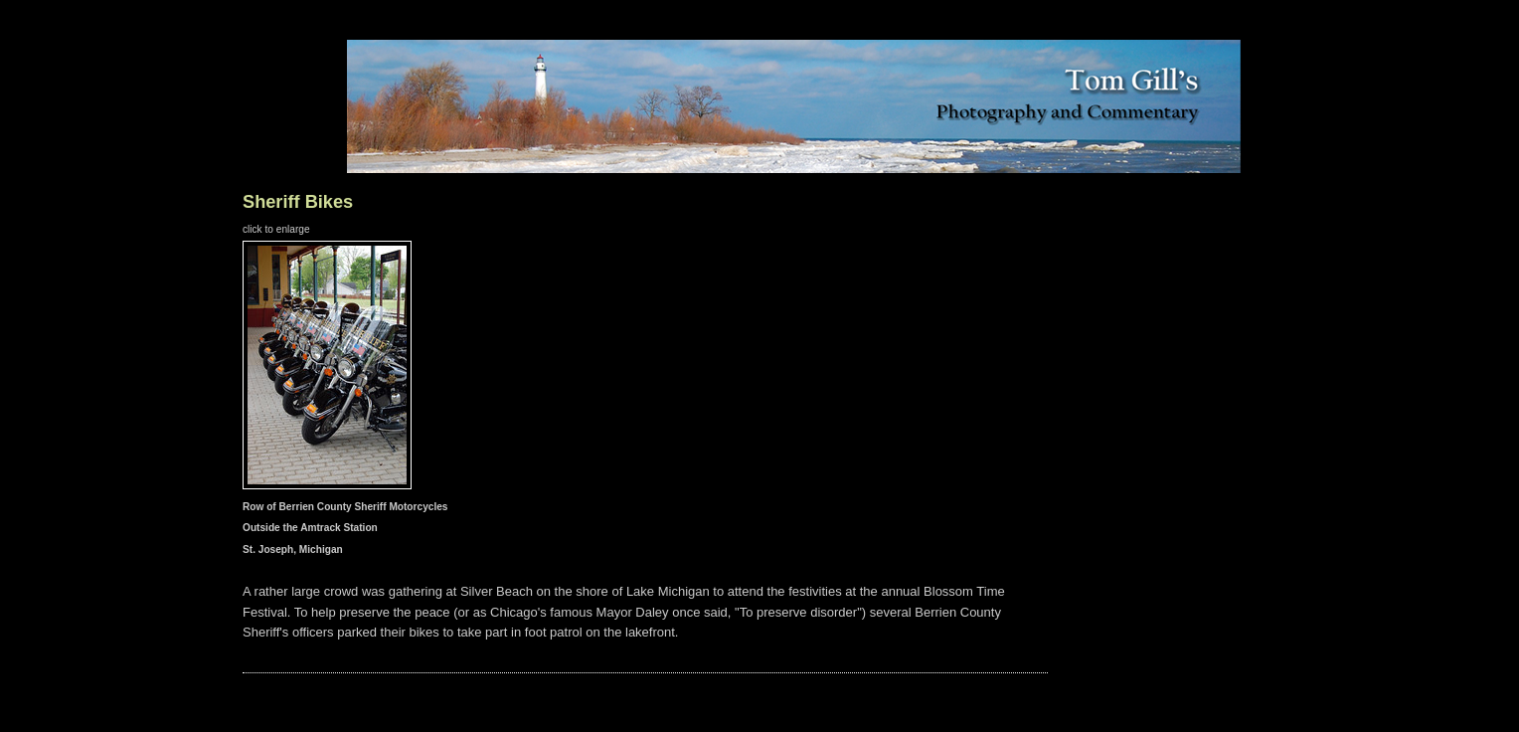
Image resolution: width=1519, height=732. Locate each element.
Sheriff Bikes (298, 202)
